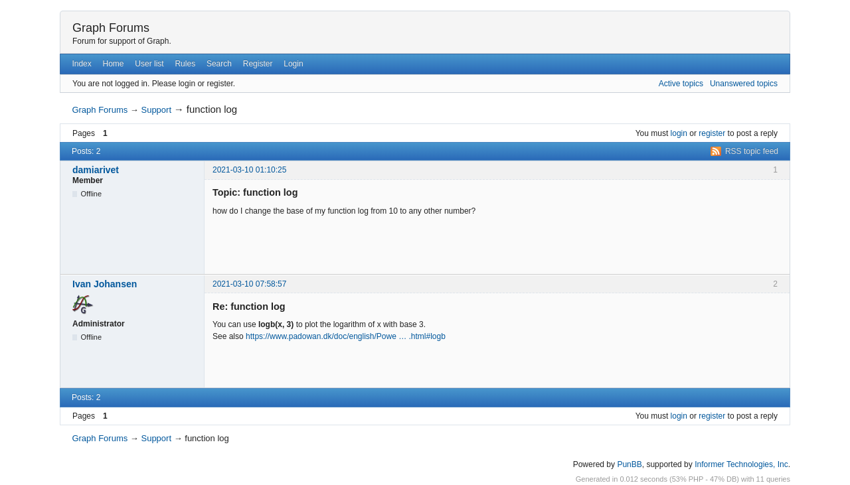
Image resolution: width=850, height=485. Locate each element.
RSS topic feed (751, 151)
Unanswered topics (744, 83)
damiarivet (95, 170)
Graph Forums (110, 28)
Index (81, 63)
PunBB (629, 464)
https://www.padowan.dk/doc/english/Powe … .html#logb (346, 336)
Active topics (681, 83)
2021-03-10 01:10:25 (249, 169)
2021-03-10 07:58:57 (249, 284)
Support (156, 110)
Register (258, 63)
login (679, 133)
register (712, 133)
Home (113, 63)
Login (293, 63)
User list (149, 63)
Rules (185, 63)
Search (219, 63)
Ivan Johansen (104, 284)
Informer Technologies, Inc (741, 464)
